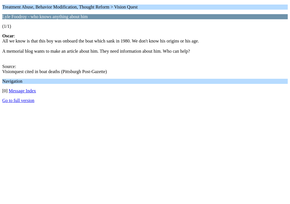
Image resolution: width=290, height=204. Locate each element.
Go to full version (18, 100)
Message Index (22, 90)
